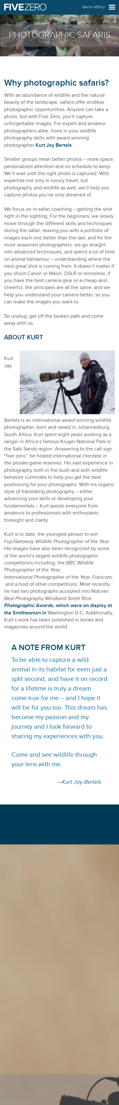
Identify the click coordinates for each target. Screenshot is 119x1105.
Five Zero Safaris (25, 7)
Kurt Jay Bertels (54, 145)
